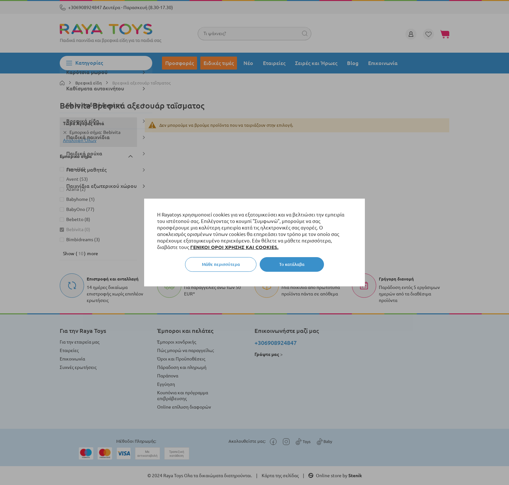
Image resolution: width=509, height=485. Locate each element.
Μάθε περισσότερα (221, 264)
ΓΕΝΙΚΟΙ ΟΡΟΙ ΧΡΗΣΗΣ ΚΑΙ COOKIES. (234, 247)
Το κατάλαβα (291, 264)
